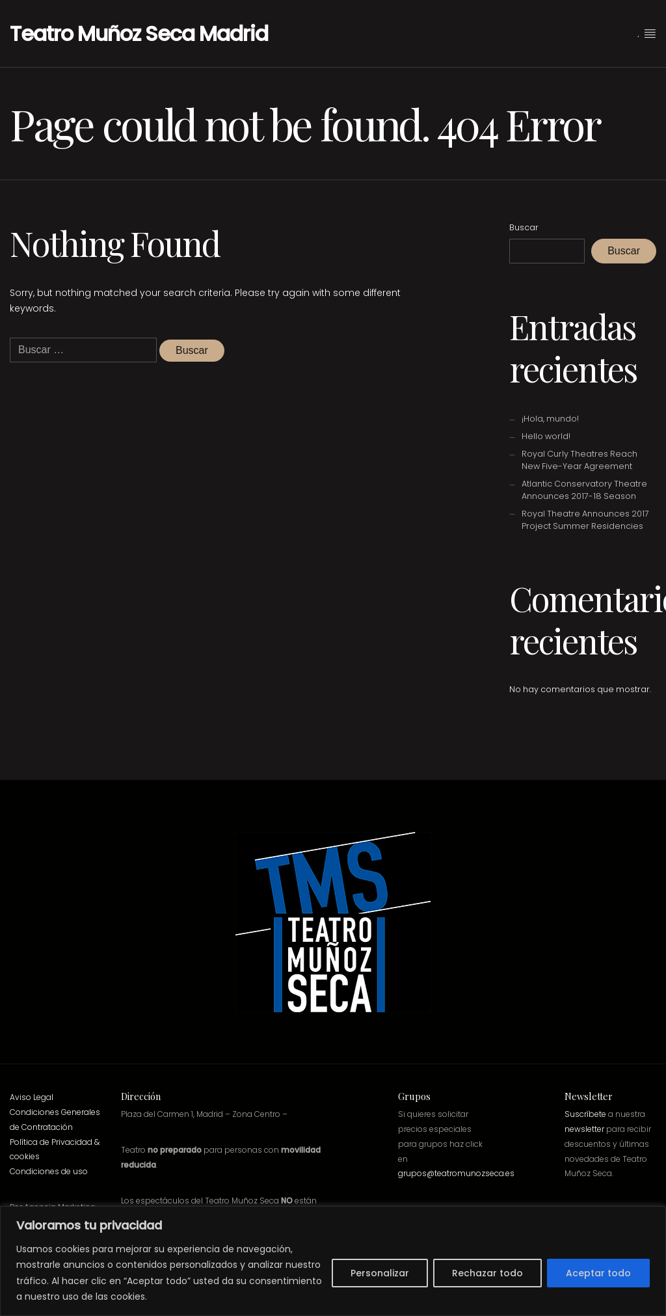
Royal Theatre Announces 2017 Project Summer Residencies (585, 519)
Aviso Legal (31, 1097)
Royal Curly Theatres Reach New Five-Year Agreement (579, 460)
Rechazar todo (487, 1273)
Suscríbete (585, 1114)
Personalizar (380, 1273)
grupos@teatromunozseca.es (456, 1173)
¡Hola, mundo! (550, 418)
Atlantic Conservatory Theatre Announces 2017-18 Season (584, 490)
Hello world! (546, 436)
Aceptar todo (598, 1273)
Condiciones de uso (49, 1171)
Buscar (524, 227)
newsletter (584, 1129)
